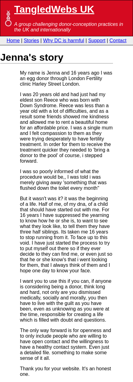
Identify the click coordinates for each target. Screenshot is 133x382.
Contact (117, 40)
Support (96, 40)
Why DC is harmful (63, 40)
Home (13, 40)
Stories (31, 40)
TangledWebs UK (54, 9)
